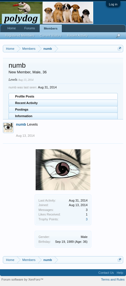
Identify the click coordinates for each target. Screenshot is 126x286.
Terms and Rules (113, 279)
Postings (21, 109)
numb (21, 124)
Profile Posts (24, 96)
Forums (29, 28)
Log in (113, 4)
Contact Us (106, 272)
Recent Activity (26, 103)
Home (11, 28)
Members (51, 28)
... (95, 35)
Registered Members (19, 35)
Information (23, 116)
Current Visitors (51, 35)
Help (120, 272)
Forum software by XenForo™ (22, 279)
